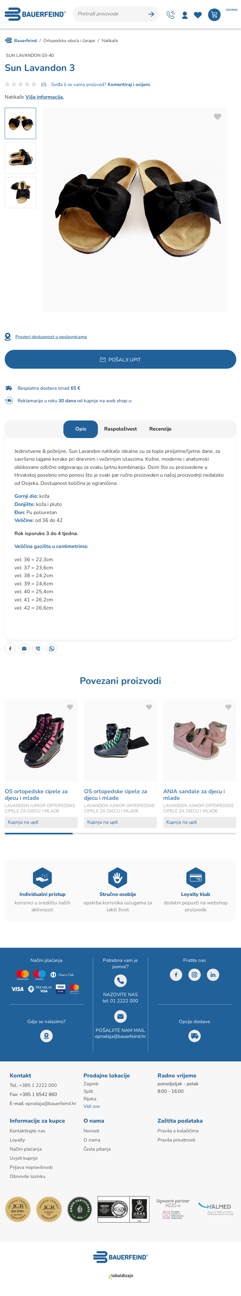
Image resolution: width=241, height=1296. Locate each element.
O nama (91, 1140)
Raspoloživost (120, 429)
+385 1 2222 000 (38, 1085)
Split (88, 1091)
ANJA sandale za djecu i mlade (194, 795)
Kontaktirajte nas (27, 1131)
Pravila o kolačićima (178, 1131)
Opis (80, 429)
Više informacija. (44, 97)
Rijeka (89, 1099)
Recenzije (160, 429)
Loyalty (17, 1140)
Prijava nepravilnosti (31, 1167)
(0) (44, 84)
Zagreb (91, 1084)
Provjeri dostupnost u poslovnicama (51, 337)
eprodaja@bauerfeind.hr (120, 1036)
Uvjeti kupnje (24, 1158)
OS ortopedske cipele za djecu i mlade (36, 795)
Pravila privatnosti (176, 1140)
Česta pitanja (97, 1149)
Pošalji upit (125, 359)
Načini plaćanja (26, 1149)
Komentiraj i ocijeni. (128, 84)
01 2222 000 (124, 1001)
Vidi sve (91, 1106)
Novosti (91, 1131)
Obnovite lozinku (27, 1176)
